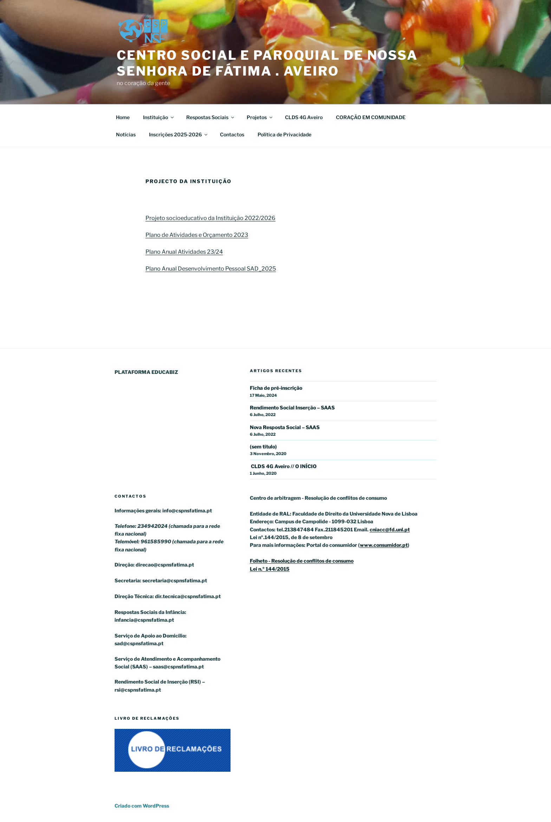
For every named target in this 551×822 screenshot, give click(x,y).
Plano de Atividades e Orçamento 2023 (196, 235)
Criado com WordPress (142, 806)
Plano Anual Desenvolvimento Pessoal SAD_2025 (210, 268)
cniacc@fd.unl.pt (390, 529)
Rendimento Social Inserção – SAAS (292, 407)
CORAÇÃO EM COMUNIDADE (371, 117)
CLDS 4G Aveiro (304, 117)
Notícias (126, 134)
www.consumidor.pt (384, 545)
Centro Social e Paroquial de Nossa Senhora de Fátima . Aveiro (267, 63)
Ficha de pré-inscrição (276, 388)
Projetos (260, 117)
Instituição (159, 117)
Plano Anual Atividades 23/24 (184, 251)
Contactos (232, 134)
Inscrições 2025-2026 (178, 134)
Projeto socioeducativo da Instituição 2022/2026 (210, 218)
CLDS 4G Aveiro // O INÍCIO (283, 466)
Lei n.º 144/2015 (270, 569)
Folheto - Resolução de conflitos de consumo (302, 561)
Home (123, 117)
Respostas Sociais (210, 117)
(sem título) (263, 446)
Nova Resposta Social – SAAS (285, 427)
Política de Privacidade (284, 134)
